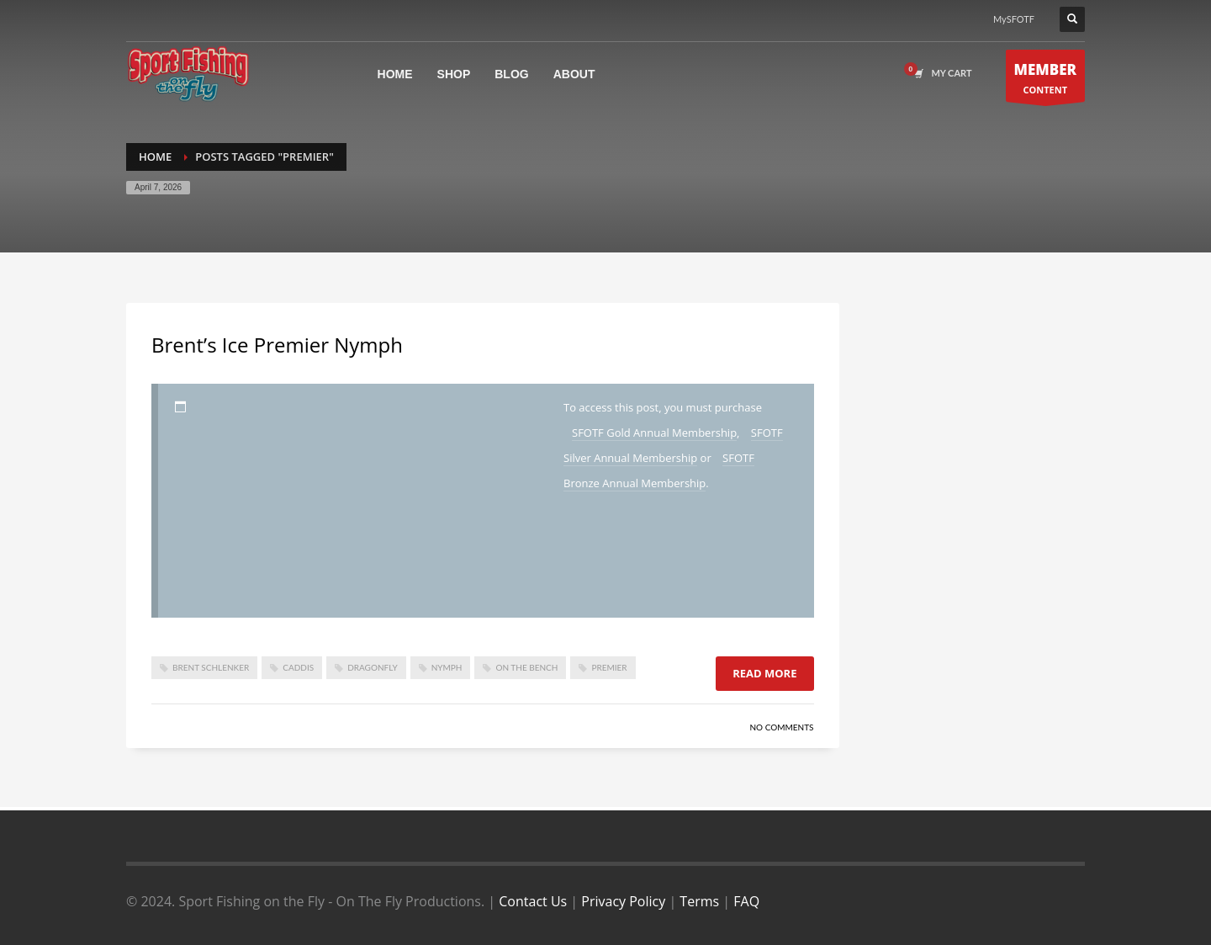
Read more (764, 673)
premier (609, 667)
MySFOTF (1013, 18)
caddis (298, 667)
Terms (699, 901)
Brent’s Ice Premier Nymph (277, 344)
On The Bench (526, 667)
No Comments (781, 727)
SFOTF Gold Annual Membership (654, 432)
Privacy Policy (623, 901)
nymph (447, 667)
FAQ (746, 901)
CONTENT (1046, 80)
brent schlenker (210, 667)
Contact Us (533, 901)
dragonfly (372, 667)
